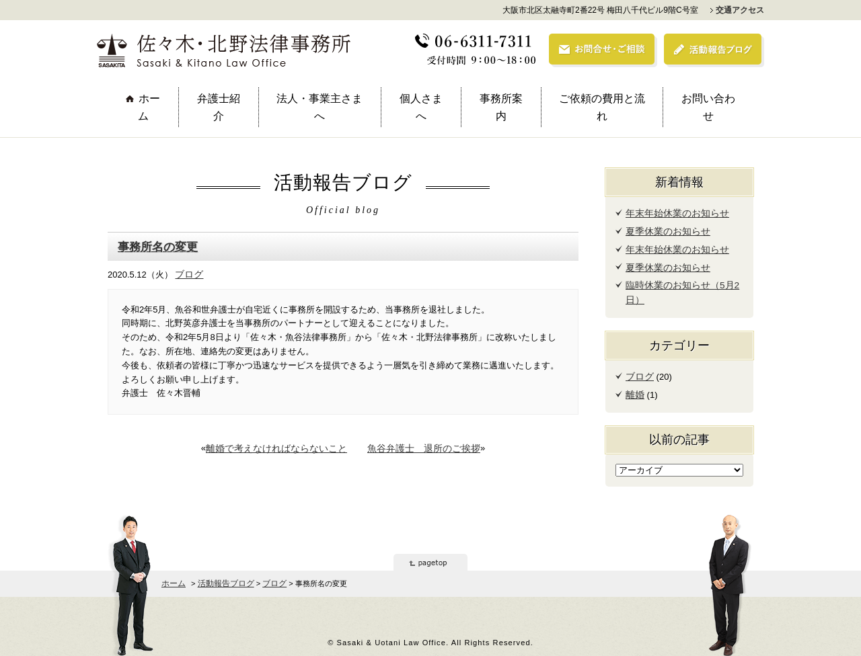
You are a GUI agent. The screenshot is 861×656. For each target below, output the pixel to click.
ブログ (188, 273)
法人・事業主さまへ (319, 107)
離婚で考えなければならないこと (280, 447)
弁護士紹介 (218, 107)
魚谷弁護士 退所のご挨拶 (419, 447)
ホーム (149, 107)
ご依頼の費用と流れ (602, 107)
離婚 (634, 389)
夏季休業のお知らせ (665, 230)
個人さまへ (421, 107)
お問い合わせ (708, 107)
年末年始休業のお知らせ (674, 213)
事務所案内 (501, 107)
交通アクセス (740, 10)
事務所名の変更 (155, 246)
